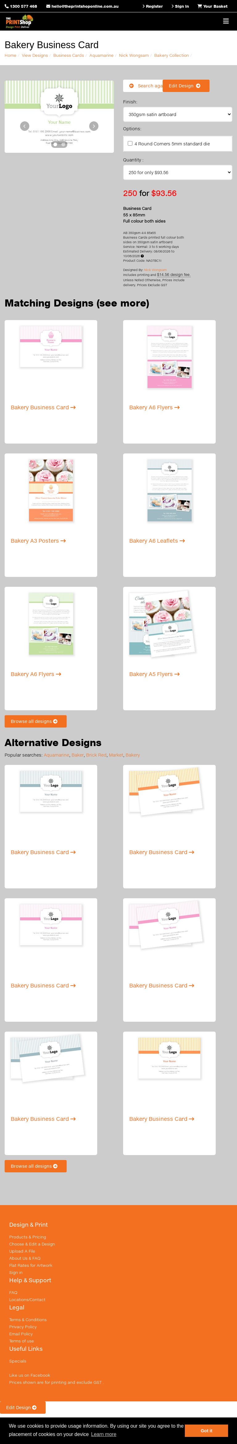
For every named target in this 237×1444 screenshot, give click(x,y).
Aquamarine (101, 55)
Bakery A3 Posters (38, 540)
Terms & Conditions (28, 1319)
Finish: (130, 101)
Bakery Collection (171, 55)
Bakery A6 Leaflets (157, 540)
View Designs (35, 55)
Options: (132, 128)
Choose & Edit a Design (32, 1244)
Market (116, 754)
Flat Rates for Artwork (30, 1265)
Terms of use (21, 1340)
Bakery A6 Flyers (154, 407)
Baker (78, 754)
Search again (148, 85)
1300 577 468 (23, 6)
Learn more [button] (103, 1434)
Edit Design (186, 85)
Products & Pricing (27, 1236)
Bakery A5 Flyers (154, 674)
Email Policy (21, 1333)
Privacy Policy (23, 1326)
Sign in (16, 1272)
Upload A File (22, 1251)
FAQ (13, 1292)
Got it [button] (206, 1430)
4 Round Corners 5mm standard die (172, 143)
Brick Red (96, 754)
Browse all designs (35, 721)
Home (10, 55)
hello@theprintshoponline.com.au (82, 6)
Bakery (133, 754)
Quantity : (133, 159)
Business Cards (68, 55)
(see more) (123, 303)
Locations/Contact (27, 1299)
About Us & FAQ (24, 1258)
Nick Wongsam (134, 55)
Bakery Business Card (43, 407)
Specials (17, 1360)
